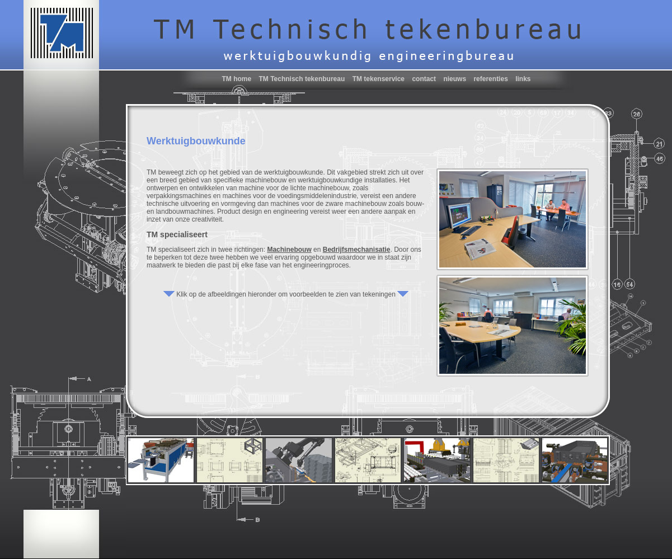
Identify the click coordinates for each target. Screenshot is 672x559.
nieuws (454, 79)
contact (424, 79)
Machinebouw (289, 249)
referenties (490, 79)
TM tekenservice (379, 79)
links (522, 79)
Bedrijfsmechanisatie (357, 249)
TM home (236, 79)
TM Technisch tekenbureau (302, 79)
